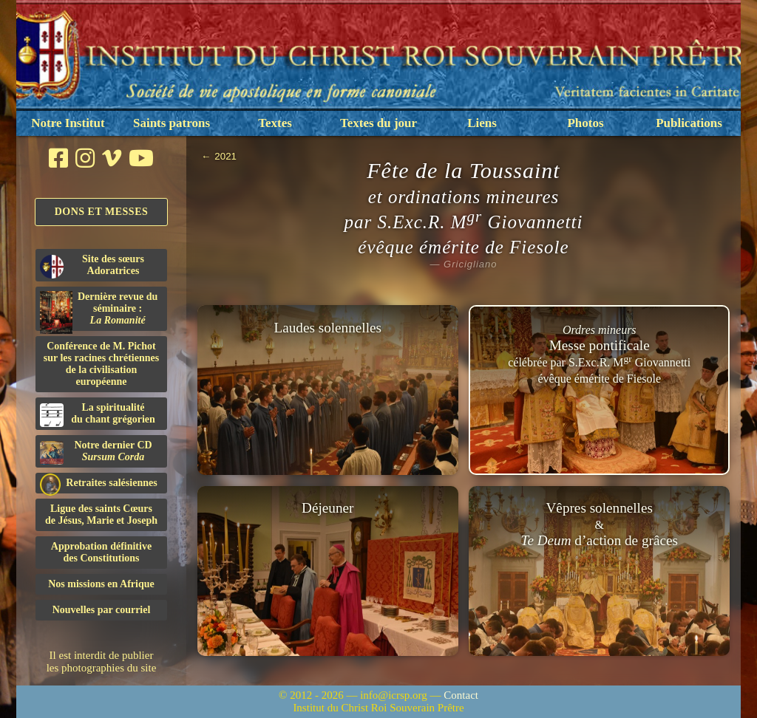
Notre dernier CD (96, 452)
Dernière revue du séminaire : (98, 311)
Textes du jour (378, 123)
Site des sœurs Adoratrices (92, 265)
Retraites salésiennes (98, 483)
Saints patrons (171, 123)
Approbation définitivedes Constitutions (101, 552)
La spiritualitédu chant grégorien (97, 414)
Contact (461, 695)
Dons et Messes (102, 211)
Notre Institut (67, 123)
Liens (482, 123)
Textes (275, 123)
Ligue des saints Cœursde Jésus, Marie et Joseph (101, 514)
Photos (585, 123)
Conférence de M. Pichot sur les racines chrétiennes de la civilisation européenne (101, 364)
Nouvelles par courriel (101, 609)
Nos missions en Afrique (101, 583)
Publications (689, 123)
